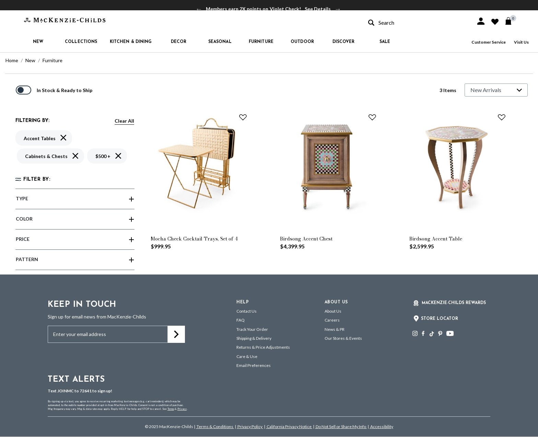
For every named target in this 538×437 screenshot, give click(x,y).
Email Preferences (253, 365)
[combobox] (415, 22)
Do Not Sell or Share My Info (341, 426)
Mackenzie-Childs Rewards (454, 303)
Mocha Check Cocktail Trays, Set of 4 (194, 239)
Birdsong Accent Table (435, 239)
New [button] (38, 42)
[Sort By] (496, 90)
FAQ (240, 320)
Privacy (182, 409)
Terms (170, 409)
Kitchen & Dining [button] (131, 42)
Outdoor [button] (302, 42)
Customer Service (488, 42)
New (30, 60)
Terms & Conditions (215, 426)
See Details (318, 9)
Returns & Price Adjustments (263, 347)
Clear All (124, 121)
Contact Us (246, 311)
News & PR (334, 329)
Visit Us (521, 42)
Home (11, 60)
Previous (199, 8)
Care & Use (246, 356)
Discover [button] (343, 42)
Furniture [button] (261, 42)
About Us (333, 311)
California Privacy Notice (289, 426)
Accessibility (381, 426)
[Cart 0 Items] (511, 21)
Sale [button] (384, 42)
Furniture (52, 60)
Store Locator (439, 319)
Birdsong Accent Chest (306, 239)
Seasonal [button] (220, 42)
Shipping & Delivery (253, 338)
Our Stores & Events (343, 338)
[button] (480, 21)
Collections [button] (81, 42)
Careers (332, 320)
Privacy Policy (250, 426)
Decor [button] (179, 42)
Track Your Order (252, 329)
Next (338, 8)
